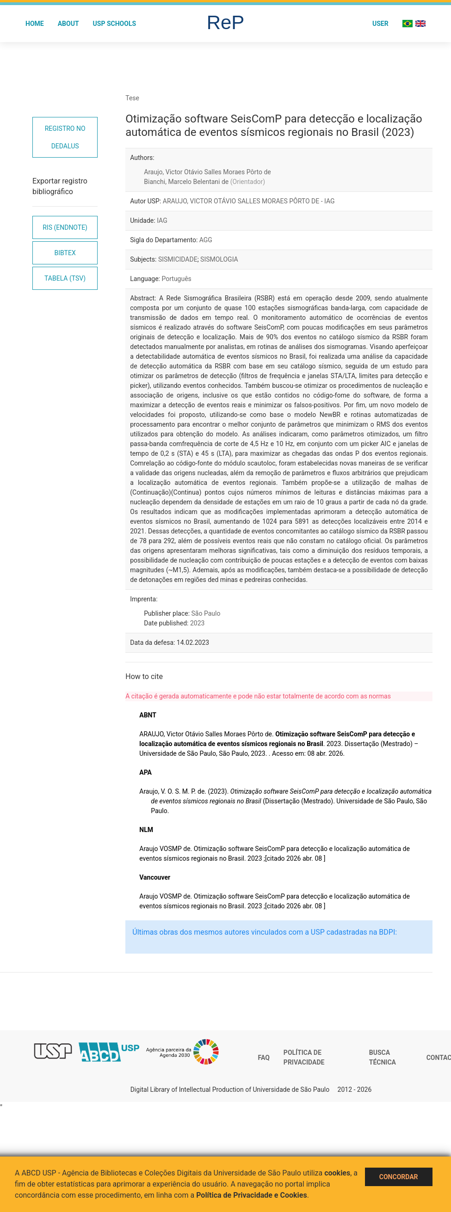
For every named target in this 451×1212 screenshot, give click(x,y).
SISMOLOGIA (219, 259)
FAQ (264, 1057)
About (68, 23)
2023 (197, 623)
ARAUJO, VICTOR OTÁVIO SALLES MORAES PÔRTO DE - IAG (249, 201)
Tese (132, 98)
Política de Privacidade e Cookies (251, 1195)
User (380, 23)
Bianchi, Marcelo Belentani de (204, 181)
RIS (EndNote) (65, 227)
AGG (205, 240)
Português (176, 278)
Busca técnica (382, 1057)
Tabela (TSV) (65, 278)
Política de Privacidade (304, 1057)
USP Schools (114, 23)
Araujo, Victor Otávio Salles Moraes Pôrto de (207, 172)
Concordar (398, 1177)
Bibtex (65, 253)
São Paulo (206, 613)
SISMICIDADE (178, 259)
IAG (162, 220)
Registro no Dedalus (65, 137)
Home (34, 23)
